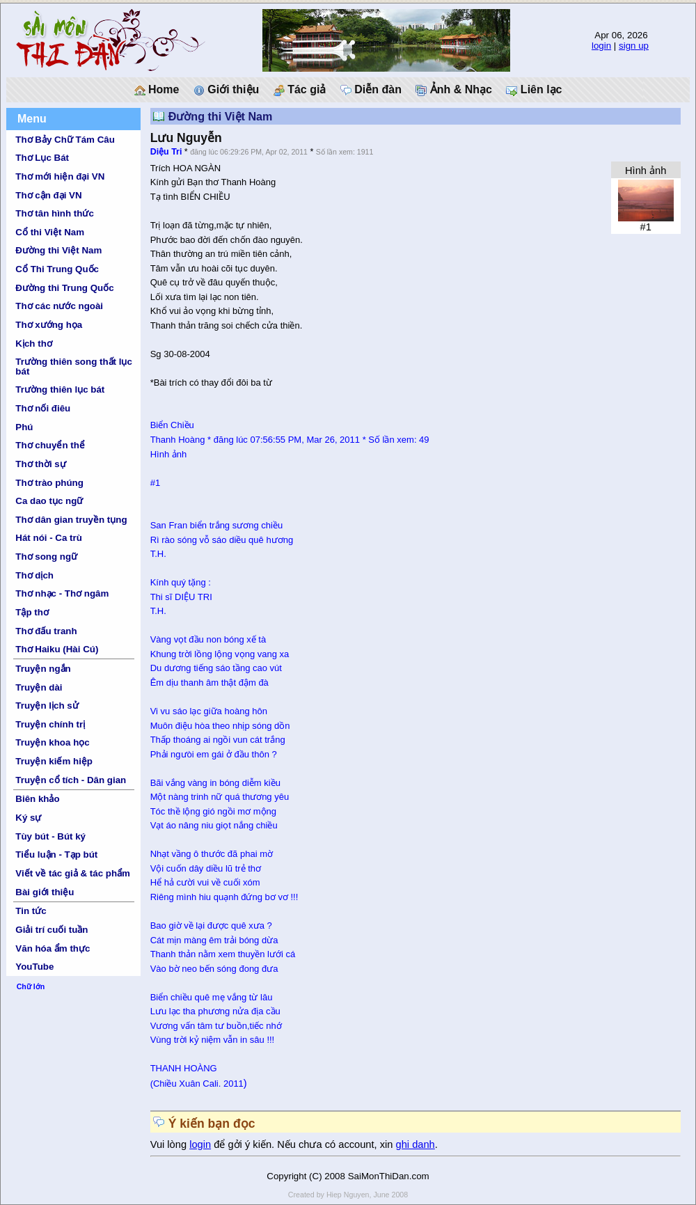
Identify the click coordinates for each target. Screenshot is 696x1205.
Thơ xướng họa (48, 325)
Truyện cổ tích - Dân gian (70, 780)
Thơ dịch (34, 575)
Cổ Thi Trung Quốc (57, 269)
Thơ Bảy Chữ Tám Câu (64, 139)
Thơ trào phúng (49, 483)
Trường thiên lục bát (59, 389)
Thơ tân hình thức (54, 213)
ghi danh (415, 1144)
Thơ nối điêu (42, 408)
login (601, 45)
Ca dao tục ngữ (49, 501)
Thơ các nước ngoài (59, 306)
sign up (634, 45)
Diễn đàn (371, 90)
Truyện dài (38, 687)
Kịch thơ (33, 343)
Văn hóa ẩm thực (52, 948)
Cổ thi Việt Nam (49, 232)
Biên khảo (37, 799)
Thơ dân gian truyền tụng (71, 519)
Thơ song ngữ (46, 556)
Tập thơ (32, 612)
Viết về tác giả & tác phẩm (72, 873)
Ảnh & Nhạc (454, 90)
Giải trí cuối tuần (51, 929)
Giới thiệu (226, 90)
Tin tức (30, 911)
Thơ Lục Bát (42, 157)
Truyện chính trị (50, 724)
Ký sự (28, 817)
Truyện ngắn (42, 668)
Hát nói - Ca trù (48, 538)
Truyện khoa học (52, 742)
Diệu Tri (166, 152)
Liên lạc (534, 90)
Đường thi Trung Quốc (64, 288)
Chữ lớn (31, 986)
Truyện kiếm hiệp (54, 761)
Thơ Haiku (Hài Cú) (56, 649)
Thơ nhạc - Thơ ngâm (62, 593)
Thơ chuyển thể (50, 445)
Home (157, 90)
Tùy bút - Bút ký (50, 836)
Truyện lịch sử (46, 705)
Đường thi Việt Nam (58, 250)
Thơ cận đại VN (48, 195)
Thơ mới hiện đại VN (59, 176)
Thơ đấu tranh (46, 631)
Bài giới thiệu (44, 892)
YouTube (34, 966)
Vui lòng (170, 1144)
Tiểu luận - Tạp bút (56, 854)
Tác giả (300, 90)
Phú (24, 427)
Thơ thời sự (40, 464)
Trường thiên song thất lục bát (73, 366)
